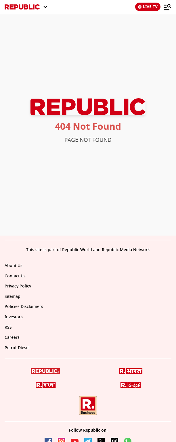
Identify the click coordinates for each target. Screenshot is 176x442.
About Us (13, 266)
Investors (14, 317)
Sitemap (12, 297)
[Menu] (167, 7)
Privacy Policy (18, 286)
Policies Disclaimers (24, 307)
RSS (8, 327)
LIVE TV (148, 7)
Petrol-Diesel (17, 348)
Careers (12, 337)
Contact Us (15, 276)
